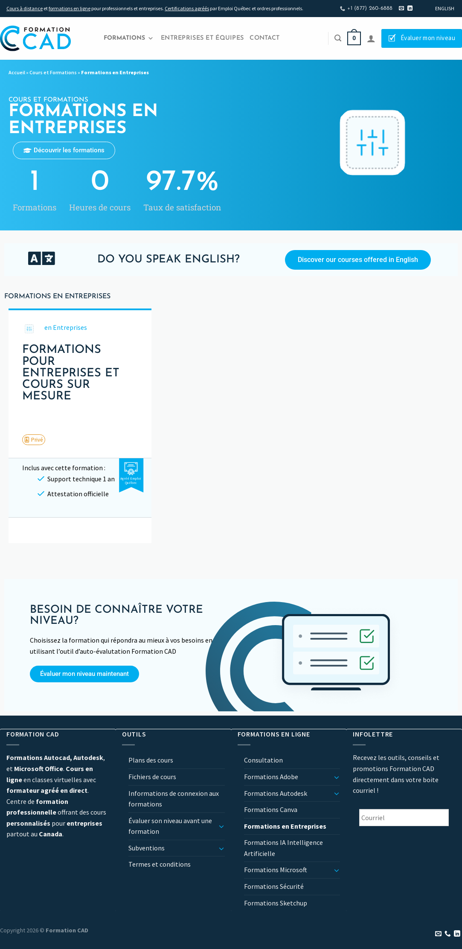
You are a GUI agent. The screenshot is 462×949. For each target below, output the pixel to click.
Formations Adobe (271, 776)
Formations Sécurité (274, 886)
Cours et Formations (53, 72)
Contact (264, 38)
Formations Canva (270, 809)
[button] (33, 439)
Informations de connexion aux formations (173, 799)
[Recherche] (337, 38)
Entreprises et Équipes (202, 38)
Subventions (146, 848)
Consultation (263, 760)
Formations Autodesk (275, 793)
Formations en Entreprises (285, 826)
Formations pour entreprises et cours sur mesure (70, 373)
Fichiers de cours (152, 776)
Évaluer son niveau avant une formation (170, 826)
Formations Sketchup (275, 903)
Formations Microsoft (275, 869)
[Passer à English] (445, 8)
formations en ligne (69, 8)
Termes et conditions (159, 864)
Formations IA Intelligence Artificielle (283, 848)
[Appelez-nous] (448, 934)
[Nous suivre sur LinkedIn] (410, 9)
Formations (129, 38)
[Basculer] (221, 826)
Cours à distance (24, 8)
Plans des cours (150, 760)
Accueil (17, 72)
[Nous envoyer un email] (401, 9)
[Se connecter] (371, 38)
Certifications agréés (187, 8)
